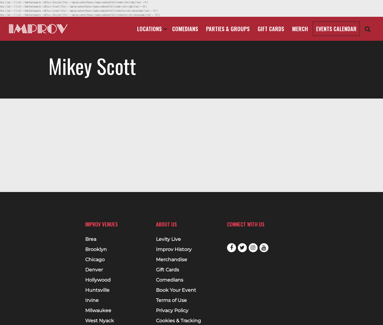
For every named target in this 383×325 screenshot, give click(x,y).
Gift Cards (271, 29)
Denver (94, 269)
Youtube (263, 247)
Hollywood (98, 280)
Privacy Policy (172, 310)
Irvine (92, 300)
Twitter (242, 247)
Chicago (95, 259)
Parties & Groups (228, 29)
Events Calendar (336, 29)
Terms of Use (171, 300)
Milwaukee (98, 310)
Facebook (231, 247)
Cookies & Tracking (178, 320)
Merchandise (171, 259)
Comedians (185, 29)
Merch (300, 29)
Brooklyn (96, 249)
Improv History (174, 249)
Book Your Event (176, 290)
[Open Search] (367, 29)
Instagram (253, 247)
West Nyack (99, 320)
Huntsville (97, 290)
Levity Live (168, 239)
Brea (90, 239)
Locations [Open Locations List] (152, 29)
